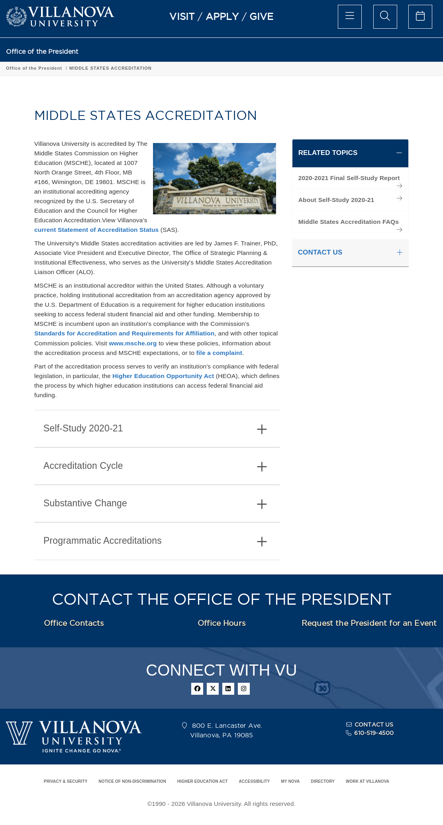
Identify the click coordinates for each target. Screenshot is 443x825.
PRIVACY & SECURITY (66, 781)
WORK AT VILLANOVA (367, 781)
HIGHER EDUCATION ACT (202, 781)
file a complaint (219, 352)
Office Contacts (74, 623)
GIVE (261, 16)
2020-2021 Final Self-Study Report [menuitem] (349, 177)
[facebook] (197, 689)
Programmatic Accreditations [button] (155, 541)
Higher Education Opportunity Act (163, 375)
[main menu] (350, 17)
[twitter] (213, 689)
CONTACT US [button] (320, 252)
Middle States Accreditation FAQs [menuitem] (348, 221)
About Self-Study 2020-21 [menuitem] (336, 199)
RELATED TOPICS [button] (328, 153)
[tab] (157, 428)
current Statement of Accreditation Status (96, 229)
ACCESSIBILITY (254, 781)
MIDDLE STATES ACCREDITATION (110, 68)
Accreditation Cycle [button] (155, 467)
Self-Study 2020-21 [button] (155, 429)
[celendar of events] (420, 17)
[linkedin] (228, 689)
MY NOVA (290, 781)
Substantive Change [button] (155, 504)
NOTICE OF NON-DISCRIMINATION (132, 781)
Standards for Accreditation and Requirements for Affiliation (124, 333)
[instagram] (244, 689)
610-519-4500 (374, 733)
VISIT (182, 16)
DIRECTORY (323, 781)
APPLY (222, 16)
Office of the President (42, 51)
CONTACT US (374, 724)
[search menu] (385, 17)
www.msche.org (133, 343)
